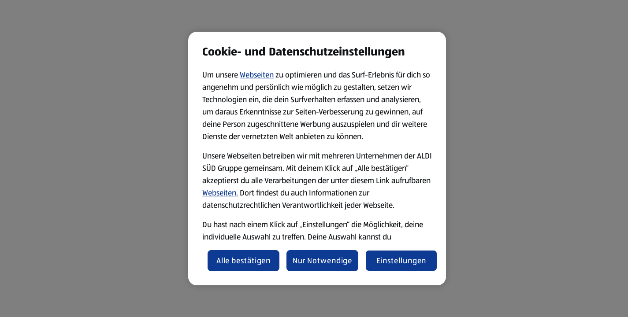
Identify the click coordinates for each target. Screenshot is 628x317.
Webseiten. (220, 193)
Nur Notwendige (323, 260)
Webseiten (257, 75)
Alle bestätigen (243, 260)
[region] (317, 158)
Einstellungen (401, 260)
